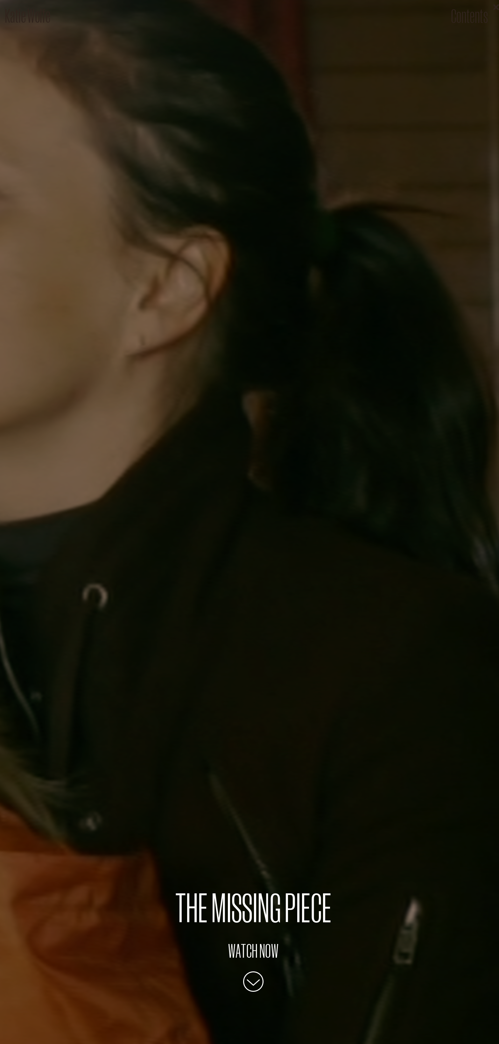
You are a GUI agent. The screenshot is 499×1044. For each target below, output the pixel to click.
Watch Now (253, 950)
